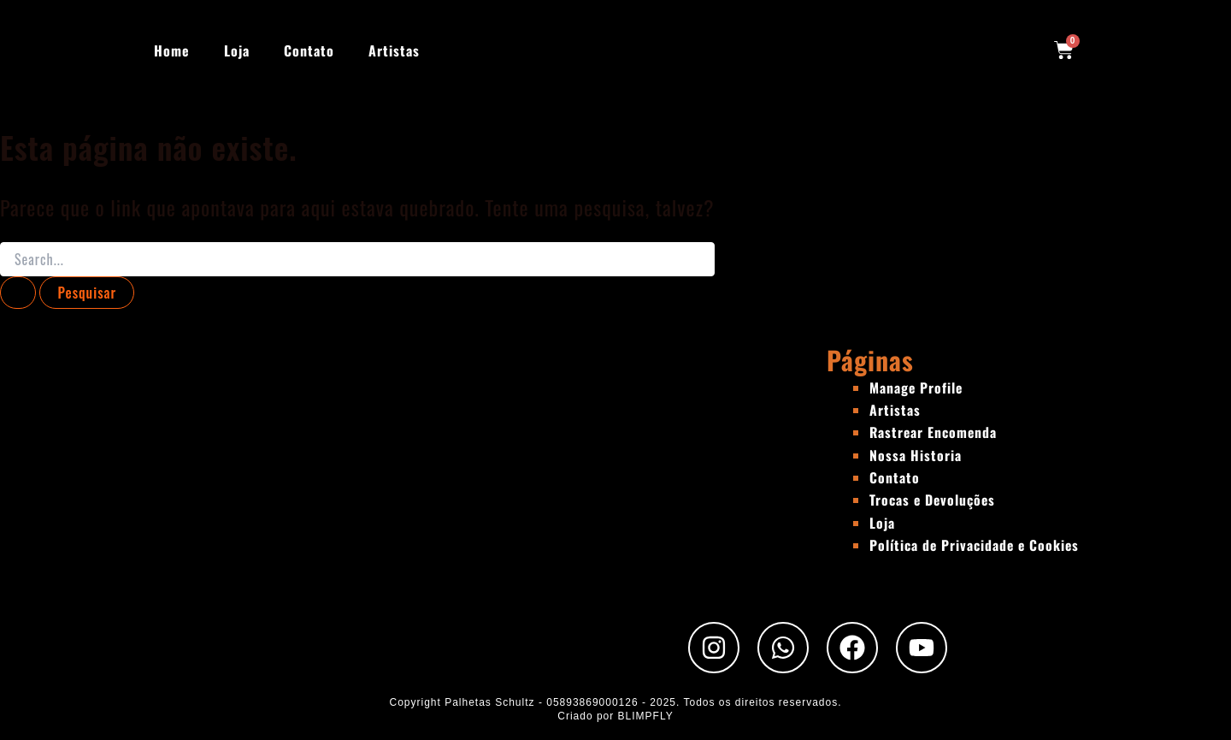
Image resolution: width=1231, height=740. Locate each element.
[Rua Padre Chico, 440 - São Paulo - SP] (413, 471)
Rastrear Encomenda (934, 432)
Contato (309, 50)
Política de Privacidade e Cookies (975, 545)
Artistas (394, 50)
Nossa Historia (915, 455)
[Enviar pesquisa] (18, 292)
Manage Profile (916, 387)
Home (172, 50)
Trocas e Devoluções (933, 499)
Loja (237, 50)
